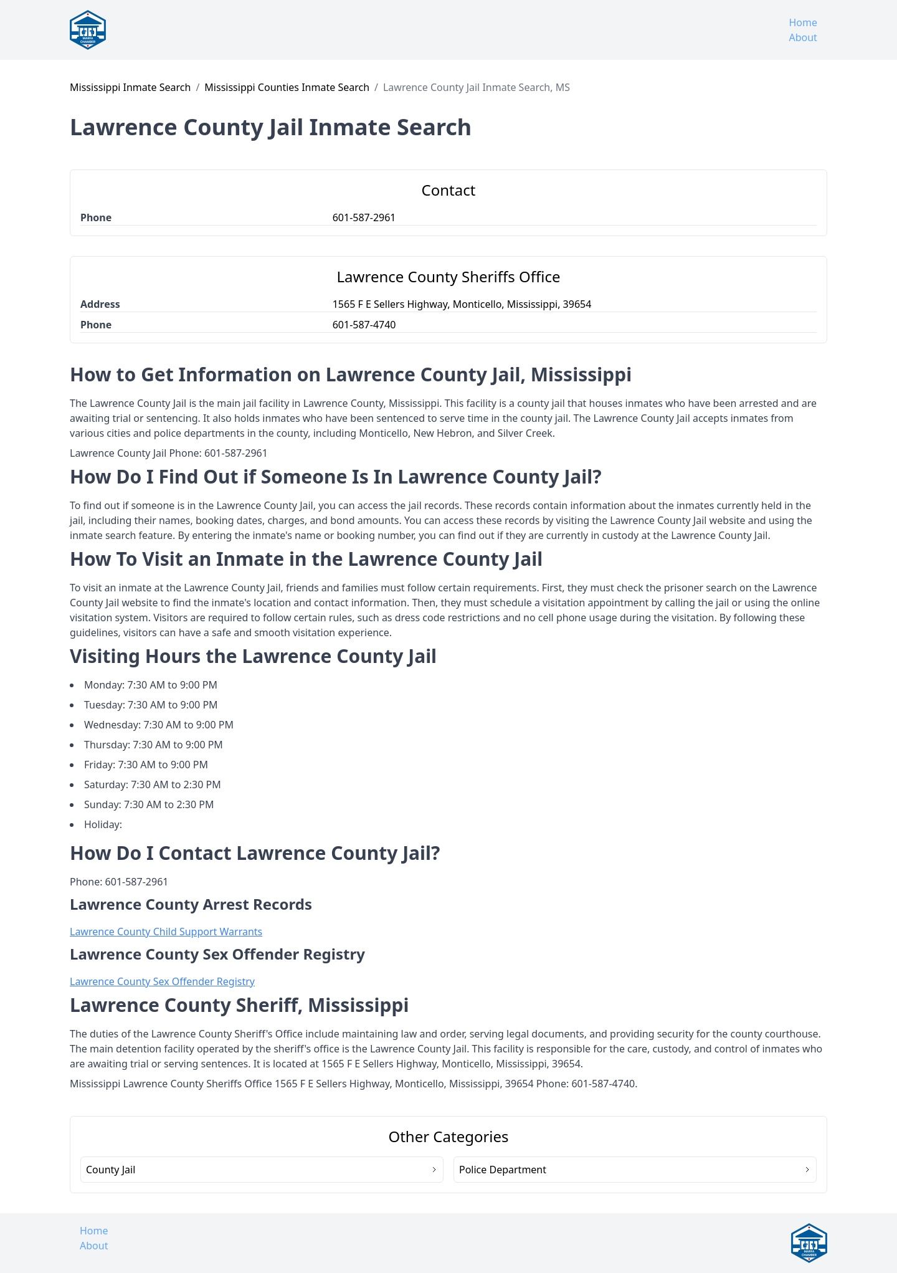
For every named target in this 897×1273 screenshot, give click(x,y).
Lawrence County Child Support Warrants (166, 931)
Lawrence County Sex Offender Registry (162, 981)
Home (803, 22)
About (803, 37)
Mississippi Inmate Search (130, 87)
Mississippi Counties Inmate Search (286, 87)
